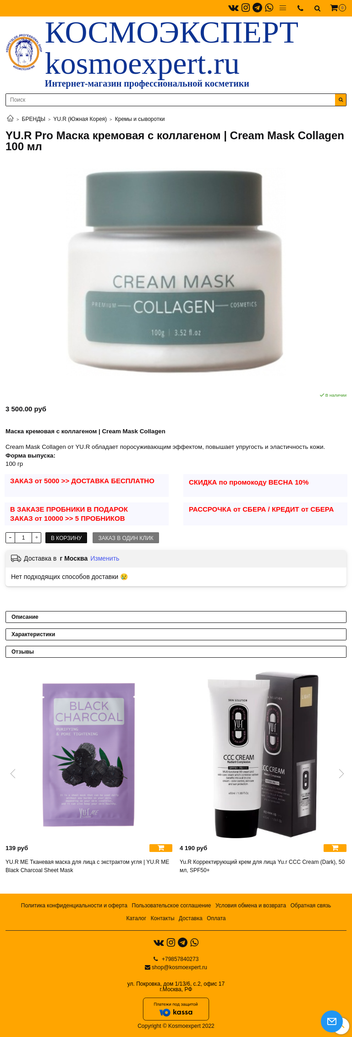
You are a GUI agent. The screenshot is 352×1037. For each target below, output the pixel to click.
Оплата (216, 918)
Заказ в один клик (125, 538)
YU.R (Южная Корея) (80, 119)
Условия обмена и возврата (250, 905)
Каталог (136, 918)
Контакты (163, 918)
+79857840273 (179, 959)
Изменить (104, 558)
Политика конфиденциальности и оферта (74, 905)
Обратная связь (311, 905)
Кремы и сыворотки (140, 119)
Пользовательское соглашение (171, 905)
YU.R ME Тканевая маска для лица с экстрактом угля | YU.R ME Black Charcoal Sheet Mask (87, 866)
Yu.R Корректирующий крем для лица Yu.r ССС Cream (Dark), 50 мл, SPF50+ (262, 866)
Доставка (191, 918)
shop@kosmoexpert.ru (179, 967)
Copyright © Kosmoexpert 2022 (176, 1026)
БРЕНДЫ (33, 119)
